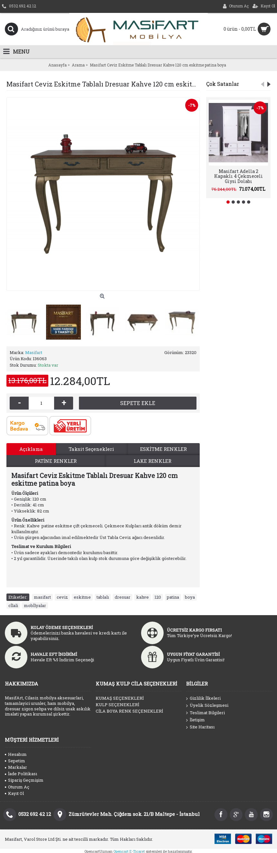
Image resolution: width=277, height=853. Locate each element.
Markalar (16, 767)
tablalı (103, 597)
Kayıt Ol (14, 793)
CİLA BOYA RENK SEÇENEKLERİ (129, 711)
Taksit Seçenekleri (91, 449)
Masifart (33, 352)
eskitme (82, 597)
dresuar (122, 597)
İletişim (195, 720)
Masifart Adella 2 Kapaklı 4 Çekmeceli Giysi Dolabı (238, 176)
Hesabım (16, 754)
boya (190, 597)
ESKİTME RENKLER (163, 449)
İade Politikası (21, 774)
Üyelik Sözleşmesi (207, 705)
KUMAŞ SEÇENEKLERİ (120, 698)
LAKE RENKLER (152, 461)
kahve (142, 597)
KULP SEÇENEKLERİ (117, 704)
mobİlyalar (35, 605)
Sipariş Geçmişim (24, 780)
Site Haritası (200, 727)
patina (173, 597)
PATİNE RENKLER (56, 461)
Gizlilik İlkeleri (203, 698)
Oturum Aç (17, 787)
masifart (42, 597)
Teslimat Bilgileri (205, 713)
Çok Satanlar (222, 83)
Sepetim (15, 761)
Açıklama (31, 449)
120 (158, 597)
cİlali (13, 605)
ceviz (62, 597)
